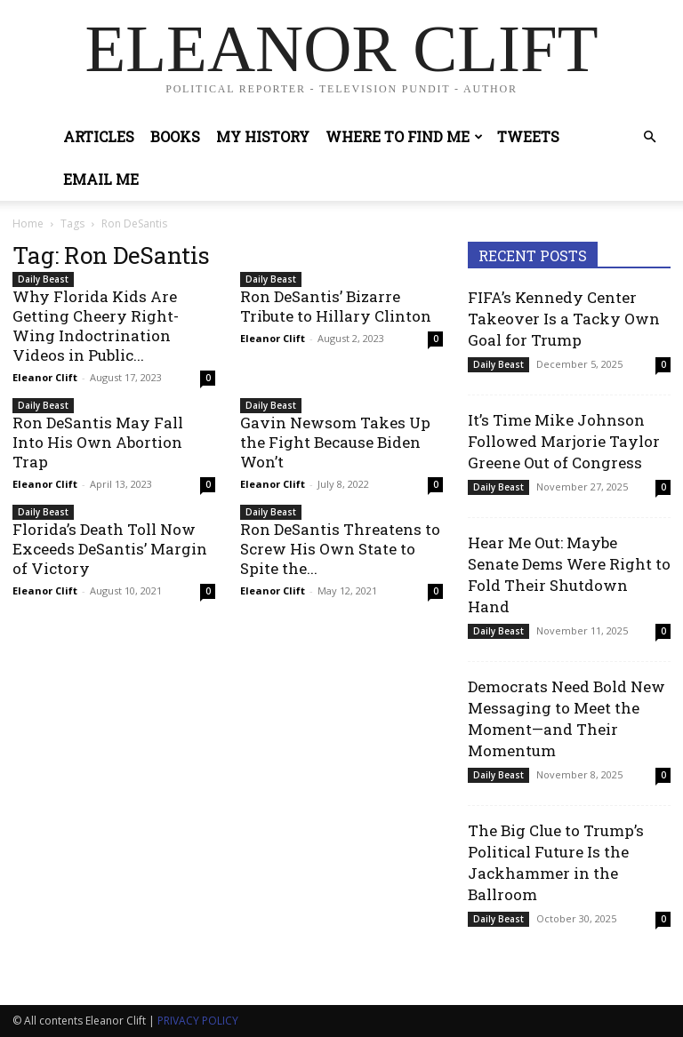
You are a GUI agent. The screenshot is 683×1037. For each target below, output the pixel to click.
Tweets (528, 136)
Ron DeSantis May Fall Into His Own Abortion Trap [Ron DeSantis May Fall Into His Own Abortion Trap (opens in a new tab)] (97, 442)
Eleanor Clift (44, 377)
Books (175, 136)
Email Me (101, 179)
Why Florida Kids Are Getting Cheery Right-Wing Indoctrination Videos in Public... (95, 325)
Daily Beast (43, 279)
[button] (649, 137)
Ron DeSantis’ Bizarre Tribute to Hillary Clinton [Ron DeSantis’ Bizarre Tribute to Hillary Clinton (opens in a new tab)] (335, 306)
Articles (98, 136)
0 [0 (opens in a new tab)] (435, 338)
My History (262, 136)
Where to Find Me (404, 136)
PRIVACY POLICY (197, 1020)
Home (28, 223)
